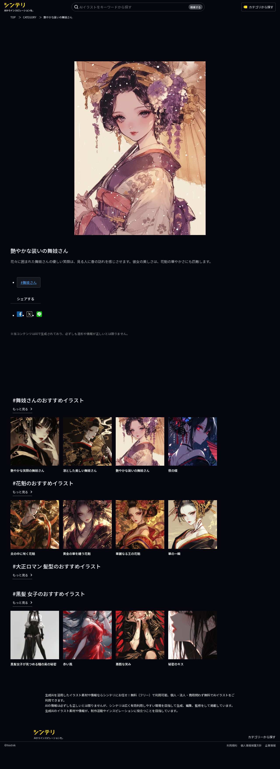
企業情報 (270, 745)
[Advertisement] (140, 37)
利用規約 (232, 745)
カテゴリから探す (258, 7)
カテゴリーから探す (262, 737)
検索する (195, 7)
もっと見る (22, 409)
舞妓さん (30, 282)
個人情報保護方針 (251, 745)
